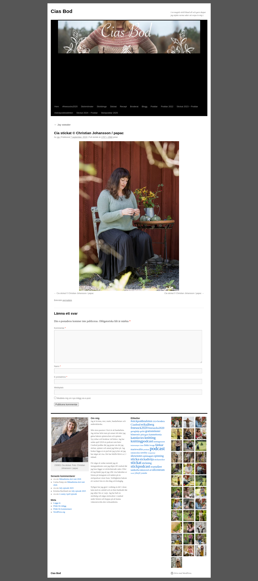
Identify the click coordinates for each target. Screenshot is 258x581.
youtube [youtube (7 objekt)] (144, 473)
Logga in (56, 503)
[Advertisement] (129, 78)
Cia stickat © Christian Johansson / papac (75, 293)
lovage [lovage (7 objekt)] (152, 445)
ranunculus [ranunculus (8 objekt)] (135, 453)
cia (58, 137)
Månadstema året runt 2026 (70, 479)
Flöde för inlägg (59, 506)
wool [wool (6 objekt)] (132, 473)
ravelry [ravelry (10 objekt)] (143, 452)
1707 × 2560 (106, 137)
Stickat (113, 106)
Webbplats (58, 387)
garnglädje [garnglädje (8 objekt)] (135, 431)
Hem (56, 106)
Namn (57, 366)
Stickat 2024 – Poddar (87, 113)
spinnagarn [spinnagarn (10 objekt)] (148, 456)
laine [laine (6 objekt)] (142, 445)
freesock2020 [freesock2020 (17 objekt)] (139, 428)
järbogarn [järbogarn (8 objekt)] (144, 435)
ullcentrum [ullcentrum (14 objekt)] (158, 469)
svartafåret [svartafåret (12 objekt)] (156, 466)
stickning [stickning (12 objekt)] (147, 463)
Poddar (154, 106)
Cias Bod (61, 11)
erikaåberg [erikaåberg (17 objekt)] (147, 424)
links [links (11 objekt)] (146, 445)
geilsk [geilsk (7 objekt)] (142, 431)
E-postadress (60, 377)
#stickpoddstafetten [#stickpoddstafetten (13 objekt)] (141, 421)
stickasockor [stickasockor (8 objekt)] (159, 459)
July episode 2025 (66, 488)
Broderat (134, 106)
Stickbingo (102, 106)
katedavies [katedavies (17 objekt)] (137, 437)
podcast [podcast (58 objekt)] (157, 448)
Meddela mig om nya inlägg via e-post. (74, 398)
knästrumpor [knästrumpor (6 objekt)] (135, 445)
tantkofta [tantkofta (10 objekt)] (135, 470)
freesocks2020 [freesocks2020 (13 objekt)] (156, 428)
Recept (123, 106)
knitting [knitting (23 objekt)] (150, 438)
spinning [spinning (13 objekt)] (159, 455)
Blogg (144, 106)
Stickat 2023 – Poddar (187, 106)
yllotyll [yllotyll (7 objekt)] (137, 473)
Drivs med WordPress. (183, 573)
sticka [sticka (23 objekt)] (135, 459)
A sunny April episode (68, 494)
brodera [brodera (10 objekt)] (161, 421)
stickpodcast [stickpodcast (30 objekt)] (140, 466)
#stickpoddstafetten (63, 113)
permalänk (67, 300)
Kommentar (60, 328)
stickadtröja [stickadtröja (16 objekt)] (146, 459)
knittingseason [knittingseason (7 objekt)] (159, 442)
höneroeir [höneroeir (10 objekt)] (135, 434)
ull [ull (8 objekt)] (150, 470)
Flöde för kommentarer (62, 509)
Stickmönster (87, 106)
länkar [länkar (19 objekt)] (159, 445)
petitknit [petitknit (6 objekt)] (146, 449)
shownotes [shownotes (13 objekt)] (137, 455)
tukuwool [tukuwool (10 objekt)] (144, 470)
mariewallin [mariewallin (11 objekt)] (137, 449)
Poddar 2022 (167, 106)
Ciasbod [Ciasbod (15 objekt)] (135, 424)
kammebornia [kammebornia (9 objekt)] (155, 434)
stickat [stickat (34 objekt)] (136, 462)
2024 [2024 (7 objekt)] (155, 421)
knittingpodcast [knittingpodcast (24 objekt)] (142, 441)
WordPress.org (59, 512)
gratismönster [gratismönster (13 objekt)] (152, 431)
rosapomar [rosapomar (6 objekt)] (151, 453)
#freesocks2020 (70, 106)
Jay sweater (62, 124)
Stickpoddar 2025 (109, 113)
